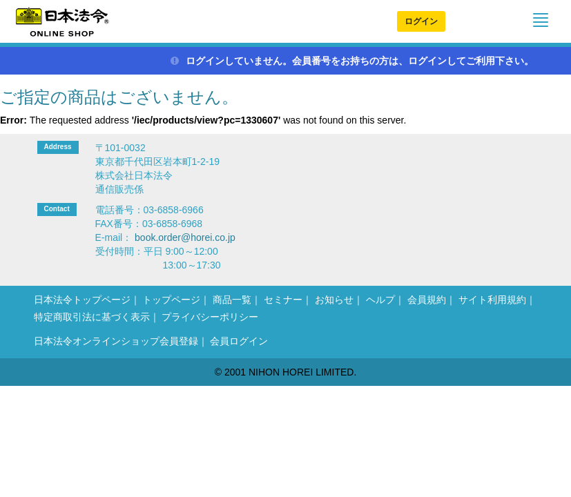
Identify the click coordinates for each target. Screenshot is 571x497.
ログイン (421, 21)
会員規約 (426, 299)
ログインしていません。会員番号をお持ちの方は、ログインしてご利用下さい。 (352, 60)
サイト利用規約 (492, 299)
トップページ (171, 299)
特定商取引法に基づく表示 (92, 316)
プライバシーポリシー (210, 316)
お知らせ (334, 299)
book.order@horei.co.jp (185, 237)
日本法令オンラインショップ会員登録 (116, 341)
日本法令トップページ (82, 299)
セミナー (283, 299)
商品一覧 (232, 299)
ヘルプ (380, 299)
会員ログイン (239, 341)
